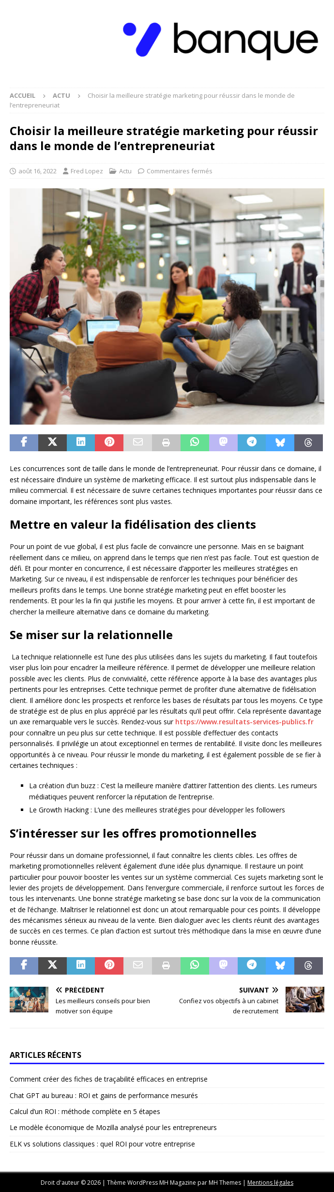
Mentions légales (270, 1182)
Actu (125, 171)
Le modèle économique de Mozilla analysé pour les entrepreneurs (113, 1127)
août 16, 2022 (37, 171)
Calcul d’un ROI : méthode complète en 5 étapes (85, 1111)
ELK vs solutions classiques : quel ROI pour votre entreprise (102, 1143)
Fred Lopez (87, 171)
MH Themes (225, 1182)
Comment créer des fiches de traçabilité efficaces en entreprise (109, 1079)
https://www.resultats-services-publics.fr (244, 721)
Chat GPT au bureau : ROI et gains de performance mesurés (104, 1095)
